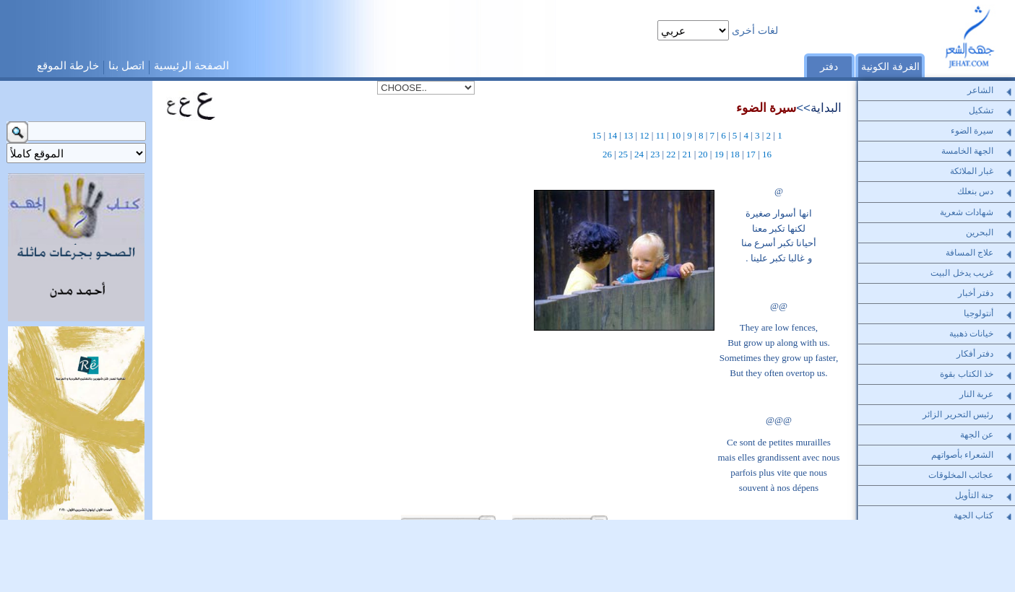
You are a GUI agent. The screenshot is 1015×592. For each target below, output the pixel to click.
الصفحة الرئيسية (191, 65)
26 (607, 154)
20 (703, 154)
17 (751, 154)
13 (628, 135)
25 (623, 154)
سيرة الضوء (766, 108)
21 (686, 154)
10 (676, 135)
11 (660, 135)
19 (719, 154)
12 (644, 135)
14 (612, 135)
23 (655, 154)
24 (639, 154)
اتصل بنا (126, 65)
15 (596, 135)
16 (767, 154)
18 (735, 154)
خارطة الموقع (68, 65)
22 (670, 154)
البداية (826, 108)
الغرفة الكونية (890, 66)
